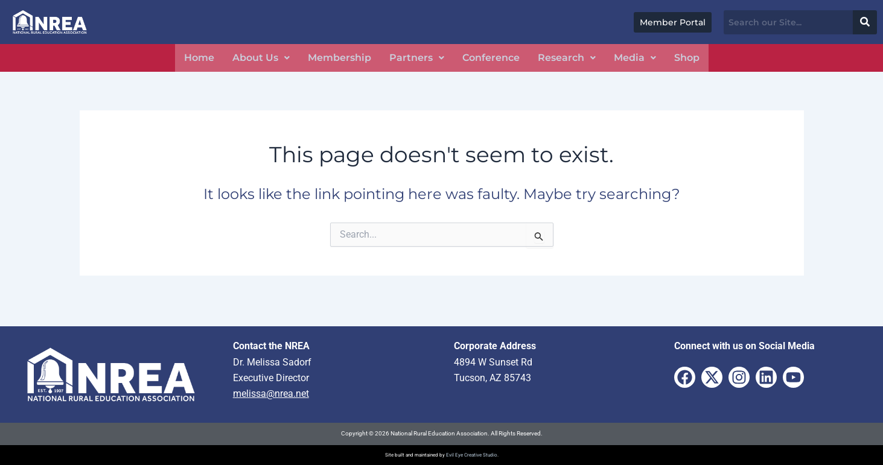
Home (199, 57)
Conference (491, 57)
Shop (687, 57)
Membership (339, 57)
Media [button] (635, 57)
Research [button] (567, 57)
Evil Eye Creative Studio (471, 455)
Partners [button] (416, 57)
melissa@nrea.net (271, 393)
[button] (261, 58)
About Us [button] (261, 57)
